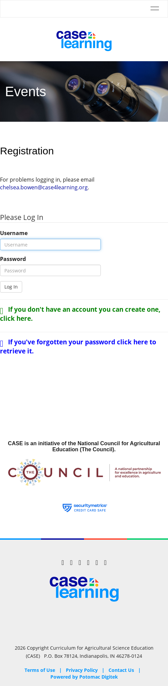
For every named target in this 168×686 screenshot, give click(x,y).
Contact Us (121, 670)
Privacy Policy (82, 670)
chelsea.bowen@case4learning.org (44, 187)
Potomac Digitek (98, 677)
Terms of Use (40, 670)
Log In (11, 286)
